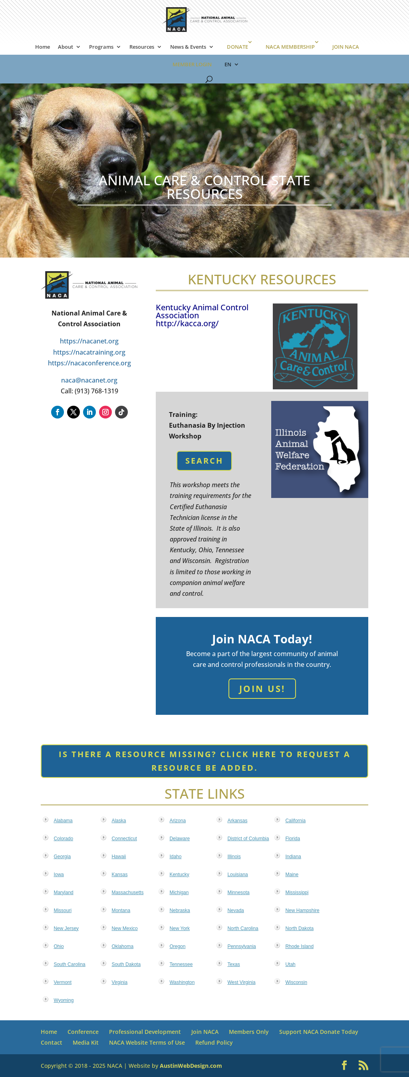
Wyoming (63, 1000)
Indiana (293, 856)
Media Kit (86, 1042)
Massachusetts (127, 892)
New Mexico (124, 928)
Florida (292, 838)
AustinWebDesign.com (191, 1065)
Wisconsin (296, 982)
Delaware (179, 838)
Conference (83, 1031)
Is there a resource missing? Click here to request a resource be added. (205, 761)
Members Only (249, 1031)
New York (179, 928)
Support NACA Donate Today (318, 1031)
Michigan (179, 892)
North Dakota (299, 928)
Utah (290, 964)
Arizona (177, 820)
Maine (291, 874)
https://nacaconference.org (89, 363)
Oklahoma (122, 946)
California (295, 820)
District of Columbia (248, 838)
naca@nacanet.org (89, 380)
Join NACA (204, 1031)
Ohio (59, 946)
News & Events (188, 47)
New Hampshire (302, 910)
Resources (141, 47)
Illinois (233, 856)
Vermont (62, 982)
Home (42, 47)
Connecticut (124, 838)
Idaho (175, 856)
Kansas (119, 874)
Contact (51, 1042)
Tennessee (181, 964)
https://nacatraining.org (89, 352)
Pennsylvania (241, 946)
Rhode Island (299, 946)
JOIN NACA (345, 46)
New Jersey (66, 928)
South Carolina (69, 964)
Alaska (118, 820)
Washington (182, 982)
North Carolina (242, 928)
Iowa (59, 874)
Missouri (62, 910)
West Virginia (241, 982)
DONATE (237, 46)
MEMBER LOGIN (192, 64)
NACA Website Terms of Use (147, 1042)
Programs (101, 47)
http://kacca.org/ (187, 323)
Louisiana (237, 874)
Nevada (235, 910)
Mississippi (296, 892)
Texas (233, 964)
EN (227, 64)
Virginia (119, 982)
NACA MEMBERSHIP (290, 46)
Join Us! (262, 688)
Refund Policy (214, 1042)
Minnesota (238, 892)
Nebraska (179, 910)
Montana (120, 910)
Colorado (63, 838)
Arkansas (237, 820)
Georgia (62, 856)
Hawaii (118, 856)
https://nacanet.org (89, 341)
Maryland (63, 892)
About (65, 47)
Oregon (177, 946)
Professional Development (145, 1031)
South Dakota (126, 964)
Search (204, 460)
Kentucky (179, 874)
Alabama (63, 820)
